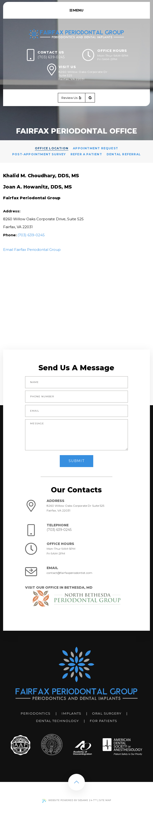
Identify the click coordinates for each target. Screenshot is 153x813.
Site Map (105, 800)
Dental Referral (124, 154)
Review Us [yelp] (71, 98)
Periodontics (35, 713)
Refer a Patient (86, 154)
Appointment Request (95, 148)
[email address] (76, 411)
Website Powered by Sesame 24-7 (69, 800)
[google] (90, 97)
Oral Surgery (106, 713)
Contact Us (51, 52)
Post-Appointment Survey (39, 154)
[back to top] (76, 782)
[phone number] (76, 397)
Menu (77, 10)
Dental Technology (57, 721)
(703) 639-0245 (51, 57)
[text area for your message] (76, 434)
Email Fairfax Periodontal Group (32, 249)
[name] (76, 382)
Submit (76, 461)
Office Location (51, 148)
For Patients (103, 721)
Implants (71, 713)
